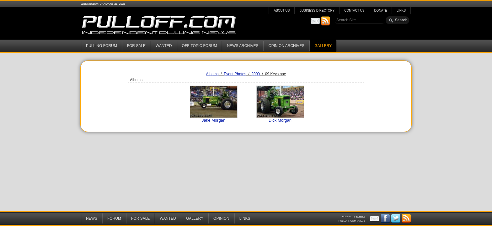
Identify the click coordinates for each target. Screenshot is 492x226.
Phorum (360, 216)
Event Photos (235, 74)
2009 (255, 74)
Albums (212, 74)
